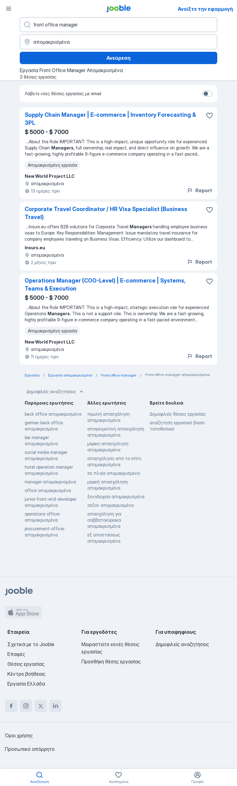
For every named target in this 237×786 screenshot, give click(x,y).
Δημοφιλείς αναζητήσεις (56, 392)
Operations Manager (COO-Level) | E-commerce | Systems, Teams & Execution (105, 284)
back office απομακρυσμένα (53, 414)
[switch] (207, 94)
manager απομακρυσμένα (50, 481)
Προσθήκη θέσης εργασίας (111, 661)
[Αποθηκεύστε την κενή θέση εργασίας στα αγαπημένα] (209, 115)
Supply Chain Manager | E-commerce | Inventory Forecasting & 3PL (110, 119)
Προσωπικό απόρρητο (30, 749)
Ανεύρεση (118, 58)
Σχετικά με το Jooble (30, 644)
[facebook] (11, 706)
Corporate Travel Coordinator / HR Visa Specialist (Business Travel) (106, 213)
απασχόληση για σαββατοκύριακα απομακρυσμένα (104, 520)
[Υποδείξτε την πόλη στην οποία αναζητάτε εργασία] (118, 42)
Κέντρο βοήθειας (26, 674)
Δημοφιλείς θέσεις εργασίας (178, 414)
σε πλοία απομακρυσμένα (113, 473)
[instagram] (26, 706)
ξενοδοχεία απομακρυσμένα (115, 496)
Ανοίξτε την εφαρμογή (205, 9)
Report (199, 190)
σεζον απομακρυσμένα (110, 505)
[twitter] (41, 706)
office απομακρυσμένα (48, 490)
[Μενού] (8, 8)
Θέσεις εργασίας (25, 664)
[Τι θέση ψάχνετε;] (118, 24)
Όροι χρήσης (19, 735)
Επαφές (16, 654)
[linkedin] (55, 706)
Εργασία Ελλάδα (26, 684)
